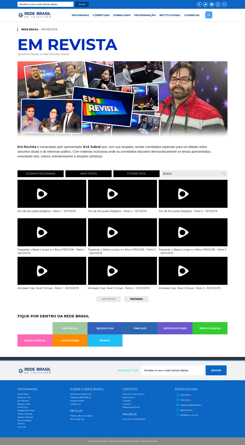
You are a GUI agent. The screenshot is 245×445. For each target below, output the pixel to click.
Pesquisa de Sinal (130, 407)
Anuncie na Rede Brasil (134, 419)
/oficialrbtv (185, 395)
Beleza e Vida (24, 404)
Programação (77, 400)
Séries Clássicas (25, 413)
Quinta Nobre (24, 420)
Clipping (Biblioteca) (80, 397)
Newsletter (128, 370)
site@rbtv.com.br (189, 415)
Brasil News (23, 394)
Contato (126, 400)
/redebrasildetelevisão (190, 405)
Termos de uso (77, 419)
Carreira (126, 404)
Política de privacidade (81, 415)
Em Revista (23, 400)
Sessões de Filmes (26, 410)
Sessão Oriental (25, 417)
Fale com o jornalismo (133, 394)
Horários (22, 427)
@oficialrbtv (186, 410)
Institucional (128, 397)
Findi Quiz (23, 407)
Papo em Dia (24, 397)
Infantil (21, 423)
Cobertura (75, 404)
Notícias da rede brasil (81, 394)
